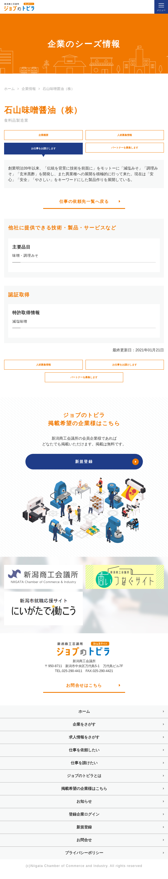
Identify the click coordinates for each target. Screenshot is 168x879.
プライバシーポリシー (84, 859)
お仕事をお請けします (124, 369)
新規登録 (84, 834)
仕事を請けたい (84, 769)
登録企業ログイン (84, 821)
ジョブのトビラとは (84, 782)
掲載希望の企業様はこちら (84, 795)
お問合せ (84, 847)
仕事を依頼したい (84, 757)
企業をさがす (84, 731)
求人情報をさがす (84, 744)
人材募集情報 (124, 136)
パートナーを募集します (124, 150)
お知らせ (84, 808)
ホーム (84, 718)
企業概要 (43, 136)
